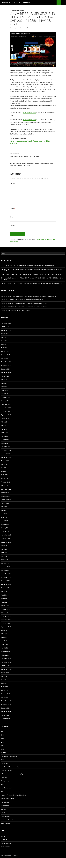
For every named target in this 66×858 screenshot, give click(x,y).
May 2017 (4, 683)
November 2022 (6, 450)
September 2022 (6, 457)
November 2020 (6, 535)
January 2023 (5, 443)
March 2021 (4, 521)
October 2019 (5, 581)
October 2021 (5, 496)
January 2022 (5, 485)
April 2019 (4, 602)
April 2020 (4, 559)
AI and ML (4, 752)
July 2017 (4, 676)
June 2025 (4, 341)
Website (12, 225)
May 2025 (4, 344)
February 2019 (5, 609)
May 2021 (4, 514)
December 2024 (6, 362)
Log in (3, 836)
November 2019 (6, 577)
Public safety (5, 802)
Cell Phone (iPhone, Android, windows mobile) (15, 767)
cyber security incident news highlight (12, 774)
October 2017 (5, 665)
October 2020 (5, 538)
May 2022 (4, 471)
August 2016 (5, 715)
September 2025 (6, 330)
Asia (2, 759)
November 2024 (6, 365)
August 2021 (5, 503)
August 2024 (5, 376)
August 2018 (5, 630)
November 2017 (6, 662)
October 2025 (5, 326)
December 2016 (6, 701)
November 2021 (6, 492)
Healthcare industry (7, 788)
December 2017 (6, 658)
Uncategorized (5, 816)
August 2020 (5, 545)
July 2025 (4, 337)
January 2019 (5, 612)
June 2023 (4, 425)
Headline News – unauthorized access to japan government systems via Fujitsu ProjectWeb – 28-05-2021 (33, 163)
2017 (2, 731)
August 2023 (5, 418)
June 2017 (4, 680)
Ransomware (5, 805)
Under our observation (8, 820)
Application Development (9, 756)
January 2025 (5, 358)
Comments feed (6, 843)
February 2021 (5, 524)
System (3, 812)
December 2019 (6, 574)
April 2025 (4, 348)
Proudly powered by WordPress (9, 855)
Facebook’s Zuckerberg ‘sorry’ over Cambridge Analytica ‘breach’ (27, 303)
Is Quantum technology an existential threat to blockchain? (25, 299)
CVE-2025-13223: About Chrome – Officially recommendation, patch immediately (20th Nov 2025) (31, 283)
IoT (2, 791)
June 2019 (4, 595)
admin (24, 28)
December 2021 (6, 489)
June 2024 (4, 383)
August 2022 (5, 461)
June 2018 (4, 637)
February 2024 (5, 397)
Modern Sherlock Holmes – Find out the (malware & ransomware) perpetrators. (31, 296)
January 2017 (5, 697)
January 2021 (5, 528)
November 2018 (6, 620)
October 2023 (5, 411)
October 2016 (5, 708)
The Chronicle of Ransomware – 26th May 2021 (33, 155)
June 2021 (4, 510)
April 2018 (4, 644)
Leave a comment (34, 28)
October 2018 (5, 623)
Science (3, 809)
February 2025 (5, 355)
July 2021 (4, 507)
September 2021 (6, 499)
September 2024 (6, 372)
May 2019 (4, 598)
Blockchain (4, 763)
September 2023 (6, 415)
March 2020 (4, 563)
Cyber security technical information (15, 2)
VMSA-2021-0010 (29, 113)
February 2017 (5, 694)
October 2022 (5, 454)
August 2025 (5, 333)
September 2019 (6, 584)
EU (2, 784)
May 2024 (4, 386)
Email (12, 217)
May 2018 (4, 641)
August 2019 (5, 588)
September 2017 (6, 669)
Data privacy (5, 781)
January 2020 (5, 570)
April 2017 (4, 687)
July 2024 (4, 379)
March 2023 (4, 436)
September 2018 (6, 627)
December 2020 (6, 531)
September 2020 (6, 542)
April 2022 (4, 475)
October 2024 (5, 369)
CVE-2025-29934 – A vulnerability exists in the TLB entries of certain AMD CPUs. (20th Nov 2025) (31, 274)
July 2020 (4, 549)
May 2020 (4, 556)
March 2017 (4, 690)
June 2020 (4, 552)
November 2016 (6, 704)
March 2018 (4, 648)
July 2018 (4, 634)
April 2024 (4, 390)
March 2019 (4, 605)
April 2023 (4, 432)
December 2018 (6, 616)
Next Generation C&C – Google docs (18, 310)
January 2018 (5, 655)
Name (12, 209)
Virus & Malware (6, 823)
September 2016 (6, 711)
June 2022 (4, 468)
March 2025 (4, 351)
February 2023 (5, 439)
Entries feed (4, 839)
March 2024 (4, 394)
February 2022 (5, 482)
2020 (2, 742)
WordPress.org (5, 847)
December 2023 (6, 404)
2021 (2, 745)
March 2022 (4, 478)
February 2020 (5, 567)
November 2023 (6, 408)
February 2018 (5, 651)
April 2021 (4, 517)
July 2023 (4, 422)
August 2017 (5, 672)
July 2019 (4, 591)
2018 (2, 735)
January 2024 (5, 401)
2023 (2, 749)
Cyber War (4, 777)
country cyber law (6, 770)
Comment (13, 183)
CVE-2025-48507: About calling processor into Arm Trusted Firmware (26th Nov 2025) (27, 265)
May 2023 (4, 429)
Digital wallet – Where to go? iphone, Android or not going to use (27, 307)
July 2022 (4, 464)
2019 (2, 738)
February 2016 (5, 718)
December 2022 (6, 446)
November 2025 (6, 323)
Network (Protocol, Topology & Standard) (13, 795)
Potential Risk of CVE (17, 10)
